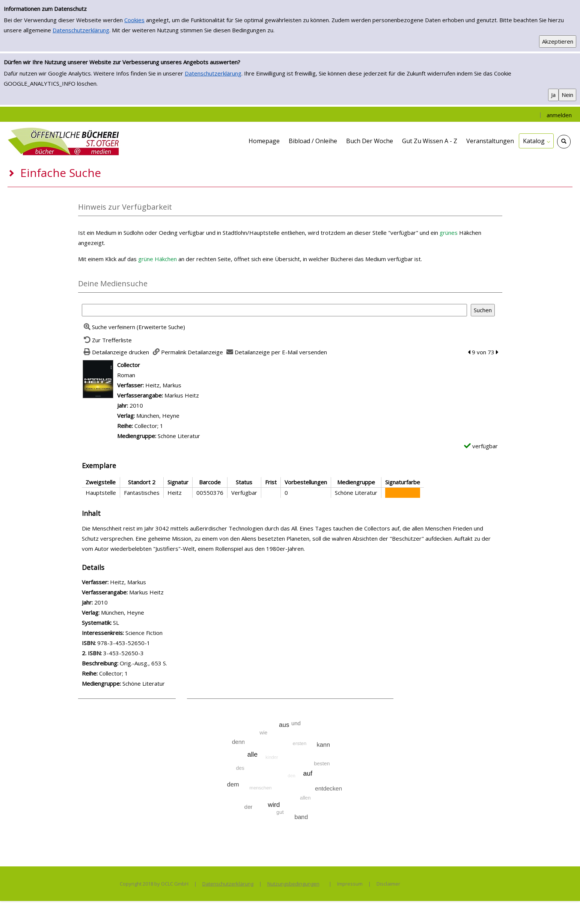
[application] (536, 140)
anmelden (559, 115)
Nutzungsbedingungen (293, 883)
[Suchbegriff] (274, 310)
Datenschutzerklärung (81, 30)
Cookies (134, 20)
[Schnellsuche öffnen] (564, 141)
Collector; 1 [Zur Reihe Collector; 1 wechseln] (148, 425)
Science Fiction (144, 632)
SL (116, 622)
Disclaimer (388, 883)
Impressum (350, 883)
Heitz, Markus (163, 385)
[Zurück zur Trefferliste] (107, 340)
